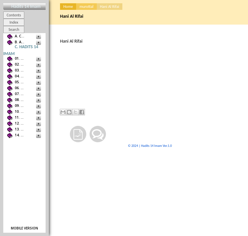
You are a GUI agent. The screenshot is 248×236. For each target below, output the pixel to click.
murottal (86, 6)
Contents (14, 15)
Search (14, 29)
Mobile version (24, 228)
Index (14, 22)
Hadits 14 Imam (25, 6)
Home (68, 6)
